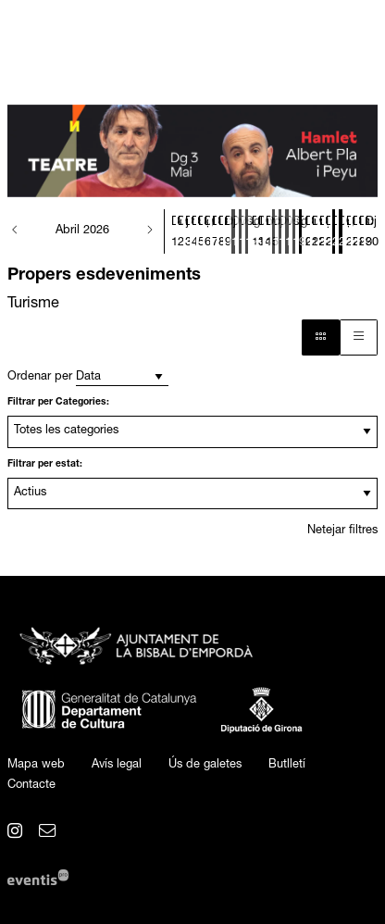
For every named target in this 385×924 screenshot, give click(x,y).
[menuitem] (36, 765)
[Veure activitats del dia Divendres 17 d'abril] (280, 234)
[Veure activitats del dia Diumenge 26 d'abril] (340, 234)
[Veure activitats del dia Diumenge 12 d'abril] (246, 234)
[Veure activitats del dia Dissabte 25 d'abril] (333, 234)
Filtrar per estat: (44, 464)
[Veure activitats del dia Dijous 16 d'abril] (273, 234)
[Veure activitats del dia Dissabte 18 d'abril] (286, 234)
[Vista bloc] (321, 337)
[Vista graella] (359, 337)
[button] (15, 231)
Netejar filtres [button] (342, 531)
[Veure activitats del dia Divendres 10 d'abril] (232, 234)
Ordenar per (39, 377)
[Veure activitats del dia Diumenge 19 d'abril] (293, 234)
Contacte (31, 786)
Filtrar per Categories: (58, 402)
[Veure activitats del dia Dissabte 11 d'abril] (240, 234)
